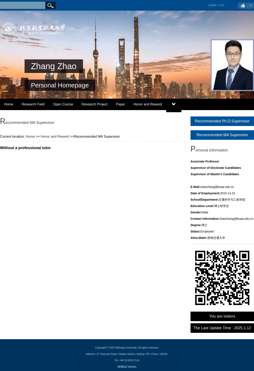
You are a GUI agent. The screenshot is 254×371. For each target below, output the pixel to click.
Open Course (63, 104)
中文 (222, 5)
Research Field (33, 104)
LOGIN (212, 5)
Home (8, 104)
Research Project (94, 104)
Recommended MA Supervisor (222, 135)
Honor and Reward (148, 104)
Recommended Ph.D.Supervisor (222, 121)
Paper (120, 104)
